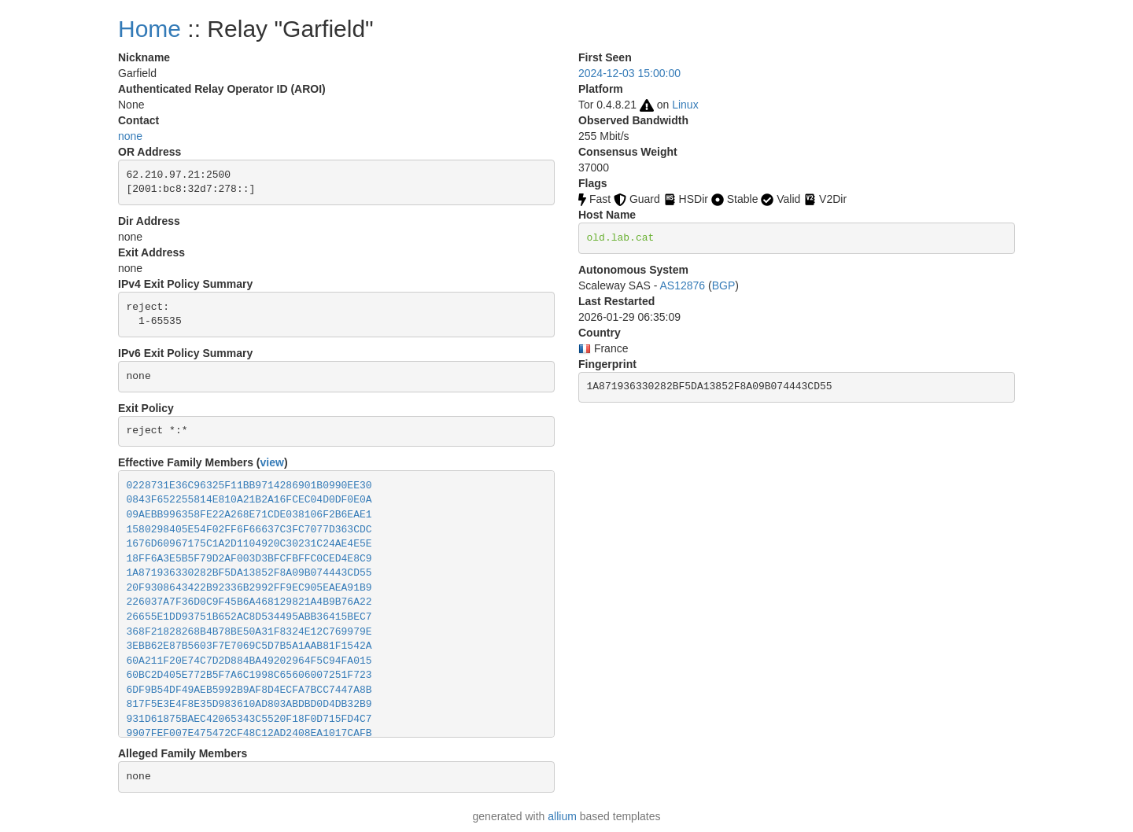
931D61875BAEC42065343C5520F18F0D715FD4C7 (249, 719)
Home (149, 29)
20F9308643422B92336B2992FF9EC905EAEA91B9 (249, 588)
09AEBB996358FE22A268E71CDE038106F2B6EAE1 (249, 515)
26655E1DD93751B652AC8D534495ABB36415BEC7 (249, 617)
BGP (724, 285)
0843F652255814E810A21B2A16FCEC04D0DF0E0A (249, 500)
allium (562, 816)
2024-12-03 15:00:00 (629, 73)
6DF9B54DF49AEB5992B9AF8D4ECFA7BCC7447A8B (249, 690)
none (130, 136)
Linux (685, 104)
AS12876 (683, 285)
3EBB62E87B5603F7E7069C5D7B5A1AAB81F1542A (249, 646)
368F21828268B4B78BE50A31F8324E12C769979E (249, 632)
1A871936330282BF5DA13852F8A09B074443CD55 (249, 573)
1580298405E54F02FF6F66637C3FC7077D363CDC (249, 530)
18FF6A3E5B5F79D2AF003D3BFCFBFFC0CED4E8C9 (249, 559)
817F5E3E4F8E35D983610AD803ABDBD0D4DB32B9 (249, 704)
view (272, 462)
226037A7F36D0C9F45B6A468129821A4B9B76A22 (249, 602)
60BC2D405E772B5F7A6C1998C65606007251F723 (249, 675)
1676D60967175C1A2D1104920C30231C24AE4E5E (249, 544)
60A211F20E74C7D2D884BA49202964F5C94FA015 (249, 661)
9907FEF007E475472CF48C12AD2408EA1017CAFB (249, 733)
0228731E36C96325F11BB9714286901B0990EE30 (249, 485)
